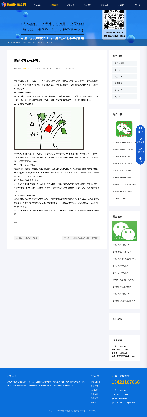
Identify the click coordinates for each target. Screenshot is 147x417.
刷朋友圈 (104, 5)
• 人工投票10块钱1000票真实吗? (124, 142)
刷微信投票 (54, 5)
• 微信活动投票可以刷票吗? (122, 163)
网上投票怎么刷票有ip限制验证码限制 (84, 238)
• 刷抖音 (117, 97)
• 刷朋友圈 (118, 83)
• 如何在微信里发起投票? (121, 294)
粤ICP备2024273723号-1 (89, 411)
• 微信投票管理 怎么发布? (121, 287)
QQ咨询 (140, 129)
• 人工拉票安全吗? (119, 198)
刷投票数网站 (45, 382)
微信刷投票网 (20, 382)
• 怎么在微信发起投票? (120, 266)
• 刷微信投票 (119, 63)
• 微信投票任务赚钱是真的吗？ (123, 301)
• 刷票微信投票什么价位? (121, 170)
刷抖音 (137, 5)
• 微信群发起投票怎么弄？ (121, 252)
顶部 (140, 159)
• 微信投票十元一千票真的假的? (124, 184)
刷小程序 (87, 5)
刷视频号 (121, 5)
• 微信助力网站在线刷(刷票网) (123, 149)
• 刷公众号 (118, 70)
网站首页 (37, 5)
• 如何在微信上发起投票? (121, 245)
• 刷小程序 (118, 77)
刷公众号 (70, 5)
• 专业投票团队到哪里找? (121, 177)
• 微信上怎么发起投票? (120, 273)
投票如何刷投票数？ (30, 238)
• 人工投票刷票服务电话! (121, 156)
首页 (24, 42)
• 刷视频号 (118, 90)
